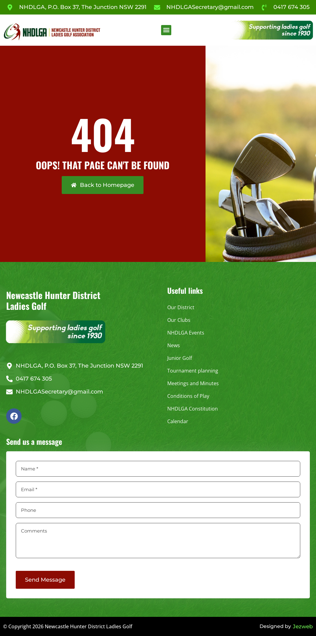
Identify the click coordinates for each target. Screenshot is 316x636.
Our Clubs (178, 320)
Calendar (177, 421)
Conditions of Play (188, 396)
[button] (166, 30)
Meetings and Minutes (193, 383)
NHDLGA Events (185, 332)
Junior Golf (179, 358)
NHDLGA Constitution (192, 408)
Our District (180, 307)
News (173, 345)
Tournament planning (192, 370)
